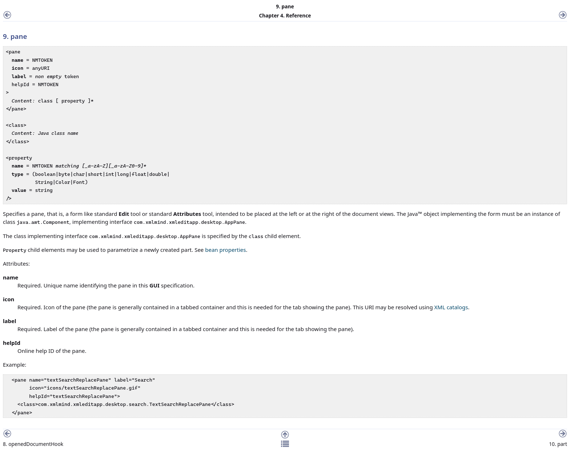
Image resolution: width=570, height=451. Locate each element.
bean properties (225, 249)
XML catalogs (451, 307)
